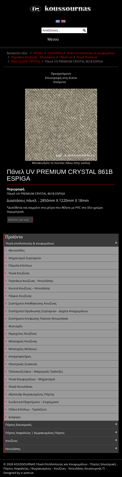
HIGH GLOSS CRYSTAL (26, 61)
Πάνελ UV (66, 57)
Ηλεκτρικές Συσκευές (23, 364)
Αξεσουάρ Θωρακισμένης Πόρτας (31, 394)
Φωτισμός (15, 326)
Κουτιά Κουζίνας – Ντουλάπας (29, 288)
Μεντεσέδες (17, 250)
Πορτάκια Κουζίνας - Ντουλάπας (33, 57)
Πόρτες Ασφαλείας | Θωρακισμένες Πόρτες (34, 433)
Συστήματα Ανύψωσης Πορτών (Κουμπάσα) (38, 318)
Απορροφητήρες (20, 356)
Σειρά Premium (87, 57)
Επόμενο (59, 82)
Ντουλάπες (13, 449)
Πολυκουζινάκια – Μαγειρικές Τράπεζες (36, 371)
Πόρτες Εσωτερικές (18, 425)
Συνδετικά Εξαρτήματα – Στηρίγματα (34, 402)
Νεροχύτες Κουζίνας (23, 334)
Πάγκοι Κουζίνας (20, 296)
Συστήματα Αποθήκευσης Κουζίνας (33, 303)
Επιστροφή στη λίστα (61, 78)
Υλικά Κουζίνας (19, 273)
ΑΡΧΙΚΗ (38, 53)
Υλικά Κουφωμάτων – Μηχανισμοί (32, 379)
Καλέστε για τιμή (18, 219)
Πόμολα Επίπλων (20, 265)
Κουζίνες (11, 441)
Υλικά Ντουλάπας (20, 387)
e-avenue (27, 473)
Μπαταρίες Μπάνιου (23, 349)
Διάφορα (15, 417)
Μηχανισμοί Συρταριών (25, 258)
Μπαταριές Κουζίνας (23, 341)
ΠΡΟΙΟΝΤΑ (55, 53)
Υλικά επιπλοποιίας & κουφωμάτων (91, 53)
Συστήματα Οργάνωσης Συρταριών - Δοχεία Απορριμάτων (48, 311)
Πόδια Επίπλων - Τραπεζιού (27, 409)
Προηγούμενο (61, 73)
